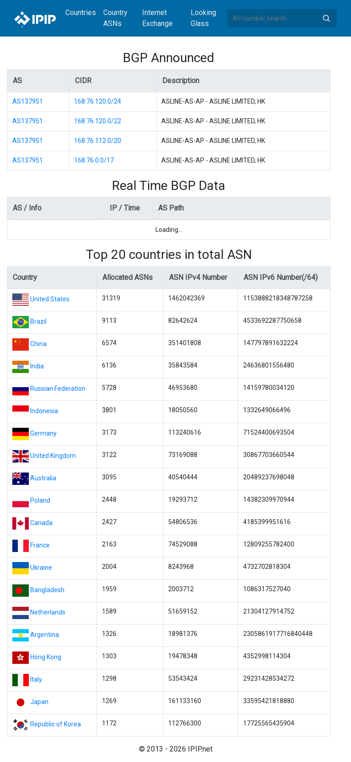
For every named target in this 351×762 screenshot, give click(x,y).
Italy (36, 679)
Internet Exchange (157, 18)
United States (49, 299)
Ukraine (41, 567)
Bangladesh (47, 590)
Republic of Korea (55, 724)
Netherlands (47, 612)
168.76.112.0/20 (97, 140)
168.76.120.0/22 (97, 121)
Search (326, 18)
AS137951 (27, 101)
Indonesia (44, 411)
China (38, 343)
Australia (43, 478)
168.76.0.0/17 (94, 160)
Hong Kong (45, 657)
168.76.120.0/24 (97, 101)
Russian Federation (57, 388)
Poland (40, 500)
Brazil (38, 321)
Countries (80, 12)
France (40, 545)
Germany (43, 433)
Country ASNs (115, 18)
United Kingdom (53, 455)
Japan (39, 701)
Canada (41, 522)
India (37, 366)
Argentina (44, 634)
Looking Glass (203, 18)
